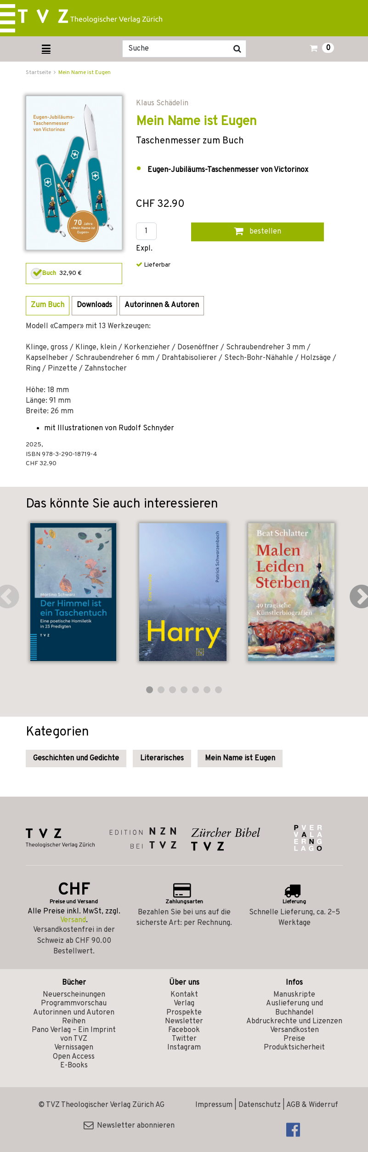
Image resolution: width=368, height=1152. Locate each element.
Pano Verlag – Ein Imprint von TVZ (74, 1035)
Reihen (73, 1021)
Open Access (74, 1056)
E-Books (74, 1065)
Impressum (213, 1105)
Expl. (144, 249)
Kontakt (184, 994)
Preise (294, 1039)
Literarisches (162, 758)
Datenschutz (259, 1105)
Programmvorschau (74, 1003)
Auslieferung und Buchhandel (294, 1008)
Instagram (184, 1047)
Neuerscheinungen (74, 994)
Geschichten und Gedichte (76, 758)
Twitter (184, 1039)
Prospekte (184, 1012)
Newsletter (184, 1021)
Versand (73, 920)
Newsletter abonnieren (129, 1125)
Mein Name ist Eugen (84, 72)
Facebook (184, 1030)
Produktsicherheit (294, 1047)
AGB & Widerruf (312, 1105)
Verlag (184, 1003)
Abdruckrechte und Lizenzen (294, 1021)
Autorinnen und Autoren (73, 1012)
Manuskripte (294, 994)
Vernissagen (73, 1047)
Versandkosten (294, 1030)
